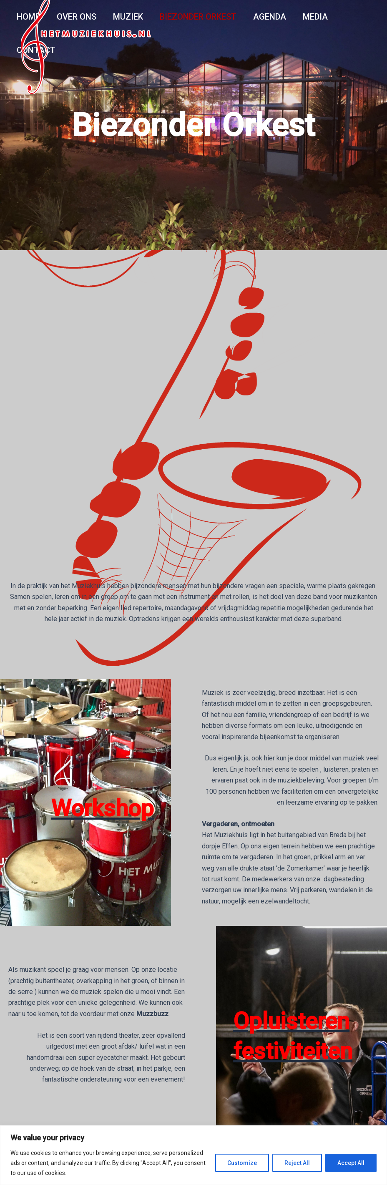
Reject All (297, 1163)
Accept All (350, 1163)
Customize (242, 1163)
